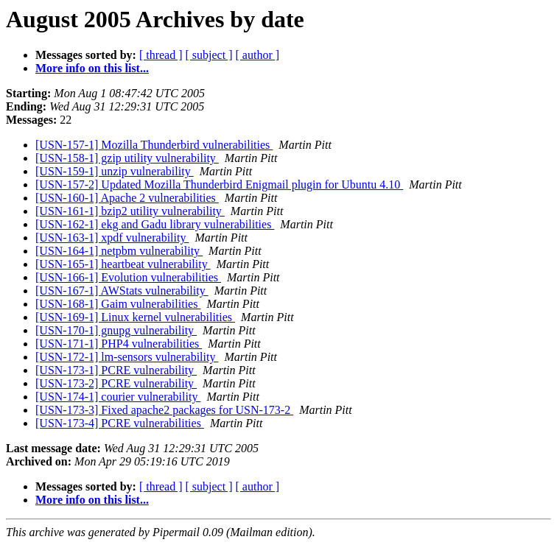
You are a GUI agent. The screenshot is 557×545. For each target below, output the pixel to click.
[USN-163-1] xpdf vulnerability (112, 237)
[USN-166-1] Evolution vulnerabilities (128, 277)
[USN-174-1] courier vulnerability (117, 396)
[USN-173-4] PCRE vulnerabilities (119, 423)
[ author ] (258, 55)
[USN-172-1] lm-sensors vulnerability (126, 357)
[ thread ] (161, 55)
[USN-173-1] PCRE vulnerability (116, 370)
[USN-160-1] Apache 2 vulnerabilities (127, 197)
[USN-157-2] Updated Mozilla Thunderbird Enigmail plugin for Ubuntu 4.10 (219, 184)
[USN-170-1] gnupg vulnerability (116, 330)
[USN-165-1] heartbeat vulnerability (123, 264)
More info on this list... (92, 68)
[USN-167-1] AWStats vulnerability (122, 290)
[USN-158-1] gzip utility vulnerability (127, 158)
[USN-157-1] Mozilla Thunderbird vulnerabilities (154, 144)
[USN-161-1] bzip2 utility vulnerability (130, 211)
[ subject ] (209, 55)
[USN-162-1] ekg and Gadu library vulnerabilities (154, 224)
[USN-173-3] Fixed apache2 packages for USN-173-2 (164, 410)
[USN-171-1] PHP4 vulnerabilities (118, 343)
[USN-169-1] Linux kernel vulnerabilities (135, 317)
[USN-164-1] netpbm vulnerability (119, 251)
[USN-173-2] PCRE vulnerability (116, 383)
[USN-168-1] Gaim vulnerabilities (117, 304)
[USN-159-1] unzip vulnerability (114, 171)
